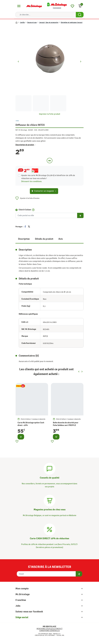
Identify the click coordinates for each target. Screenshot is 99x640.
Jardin (22, 22)
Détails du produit (44, 238)
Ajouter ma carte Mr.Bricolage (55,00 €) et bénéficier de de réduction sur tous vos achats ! (48, 177)
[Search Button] (80, 14)
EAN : (36, 130)
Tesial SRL (60, 635)
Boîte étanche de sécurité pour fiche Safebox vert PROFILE (65, 424)
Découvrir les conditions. (31, 181)
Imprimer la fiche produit (49, 114)
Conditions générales (49, 631)
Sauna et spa (32, 22)
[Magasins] (49, 500)
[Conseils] (49, 468)
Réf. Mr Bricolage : (21, 130)
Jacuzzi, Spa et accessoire (48, 22)
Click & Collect (25, 209)
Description (24, 238)
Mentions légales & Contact (49, 629)
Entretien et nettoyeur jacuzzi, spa (73, 22)
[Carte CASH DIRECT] (49, 529)
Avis (60, 238)
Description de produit (25, 145)
